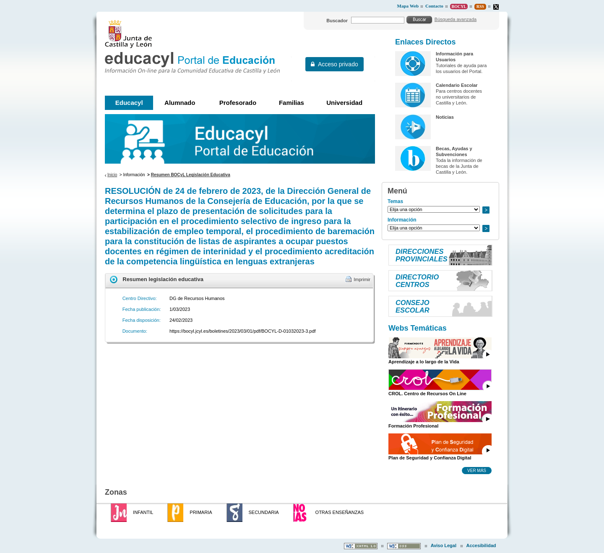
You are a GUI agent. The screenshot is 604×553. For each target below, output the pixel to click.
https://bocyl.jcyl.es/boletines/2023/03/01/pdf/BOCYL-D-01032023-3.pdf (242, 331)
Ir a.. (485, 210)
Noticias (445, 117)
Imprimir (362, 279)
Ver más (476, 470)
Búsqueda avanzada (455, 19)
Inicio (112, 174)
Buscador (337, 20)
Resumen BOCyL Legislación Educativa (190, 174)
